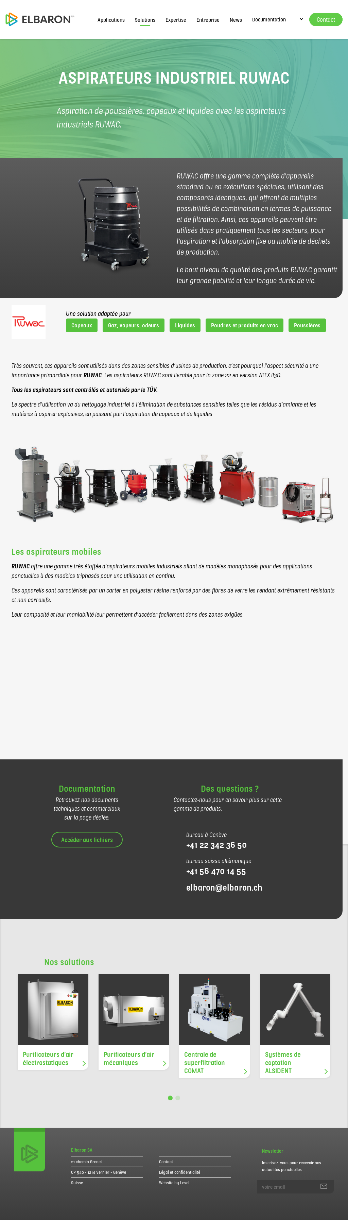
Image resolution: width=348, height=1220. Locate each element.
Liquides (185, 325)
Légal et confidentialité (179, 1172)
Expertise (176, 19)
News (236, 19)
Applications (111, 19)
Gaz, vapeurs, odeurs (133, 325)
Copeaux (81, 325)
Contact (166, 1161)
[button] (170, 1098)
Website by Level (174, 1182)
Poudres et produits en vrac (244, 325)
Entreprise (208, 19)
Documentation (269, 19)
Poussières (307, 325)
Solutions (145, 19)
